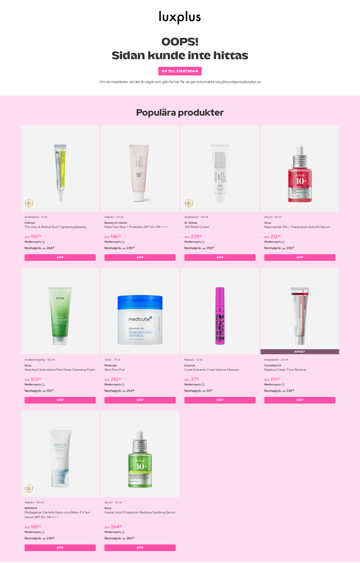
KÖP (60, 258)
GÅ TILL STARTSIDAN (180, 71)
